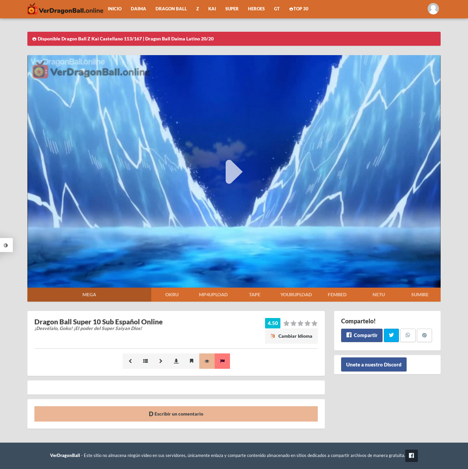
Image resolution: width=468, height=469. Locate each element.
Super (232, 8)
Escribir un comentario (176, 414)
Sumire (420, 294)
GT (277, 8)
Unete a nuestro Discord (374, 364)
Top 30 (298, 8)
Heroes (256, 8)
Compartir (361, 335)
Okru (172, 294)
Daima (138, 8)
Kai (212, 8)
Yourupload (296, 294)
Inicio (115, 8)
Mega (89, 294)
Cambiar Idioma (291, 336)
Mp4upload (213, 294)
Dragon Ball (171, 8)
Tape (254, 294)
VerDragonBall (65, 455)
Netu (379, 294)
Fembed (337, 294)
